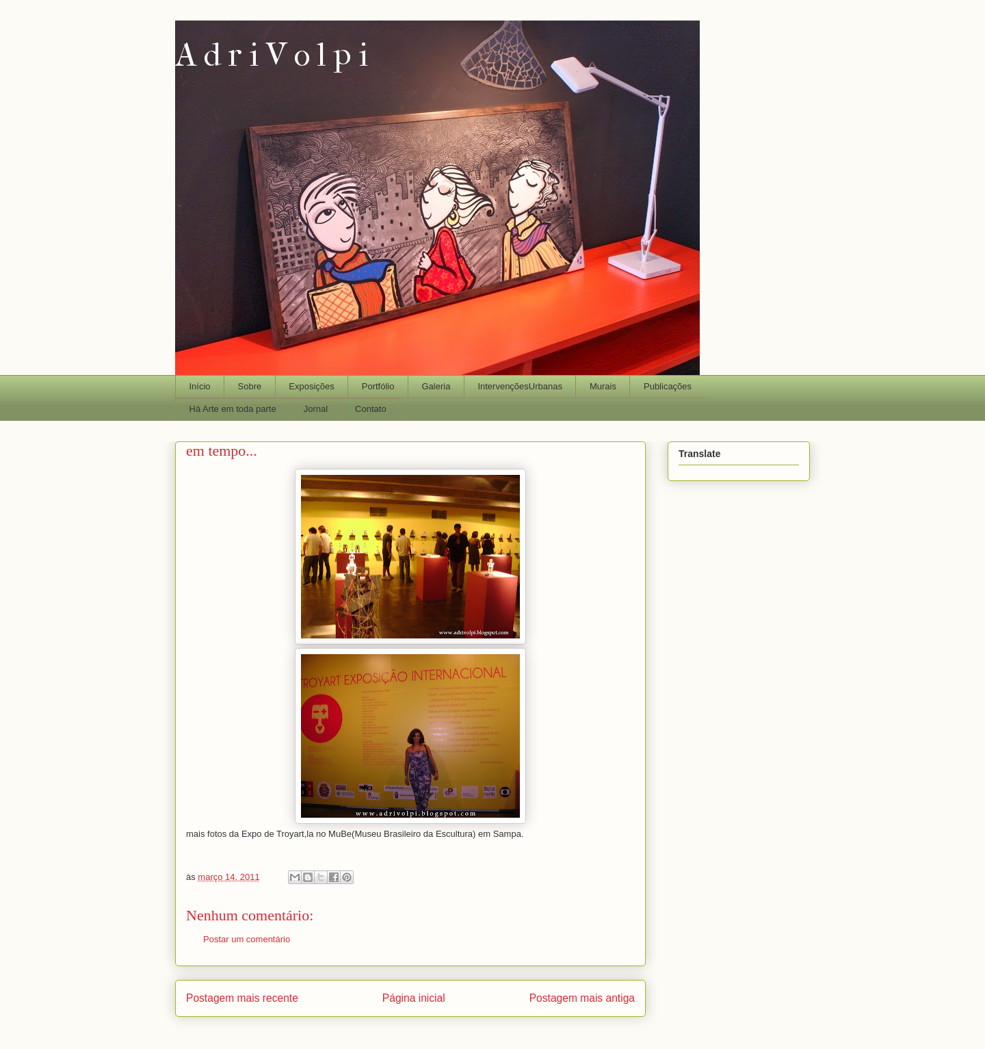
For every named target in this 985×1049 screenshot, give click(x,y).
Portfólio (378, 386)
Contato (370, 409)
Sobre (250, 386)
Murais (603, 386)
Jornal (316, 409)
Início (200, 386)
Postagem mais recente (242, 998)
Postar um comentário (246, 939)
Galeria (435, 386)
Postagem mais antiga (582, 998)
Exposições (311, 386)
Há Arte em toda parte (232, 409)
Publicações (668, 386)
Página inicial (413, 998)
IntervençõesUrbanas (519, 386)
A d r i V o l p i (271, 55)
